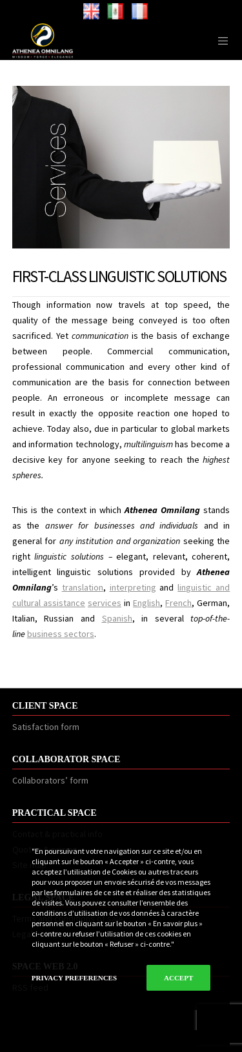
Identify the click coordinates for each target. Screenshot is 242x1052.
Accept (178, 978)
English (146, 603)
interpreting (133, 587)
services (104, 603)
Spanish (117, 618)
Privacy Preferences (74, 978)
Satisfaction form (45, 727)
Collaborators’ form (50, 780)
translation (82, 587)
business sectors (60, 634)
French (178, 603)
